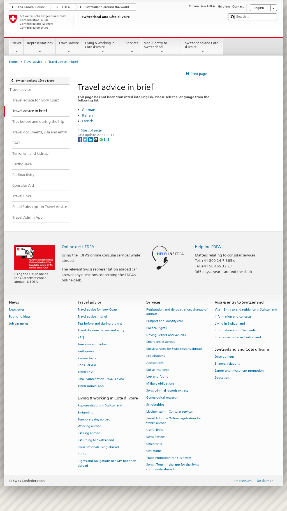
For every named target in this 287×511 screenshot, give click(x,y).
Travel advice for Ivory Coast (97, 309)
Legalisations (155, 356)
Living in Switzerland (230, 323)
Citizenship (154, 444)
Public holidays (19, 316)
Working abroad (89, 426)
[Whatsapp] (101, 139)
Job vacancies (18, 323)
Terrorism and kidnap (93, 344)
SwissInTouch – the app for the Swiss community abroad (172, 467)
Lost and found (157, 377)
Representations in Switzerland (100, 405)
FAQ (81, 337)
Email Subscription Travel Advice (101, 379)
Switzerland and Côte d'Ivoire (202, 47)
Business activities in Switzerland (238, 337)
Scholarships (155, 404)
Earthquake (86, 351)
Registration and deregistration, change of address (176, 312)
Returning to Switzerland (96, 440)
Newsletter (16, 309)
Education (222, 378)
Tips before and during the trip (100, 323)
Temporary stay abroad (94, 419)
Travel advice (69, 47)
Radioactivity (87, 358)
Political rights (156, 328)
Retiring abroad (89, 433)
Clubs (81, 454)
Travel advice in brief (92, 316)
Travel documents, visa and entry (101, 330)
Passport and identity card (164, 321)
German (88, 109)
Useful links (154, 430)
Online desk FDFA (78, 246)
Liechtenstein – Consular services (169, 411)
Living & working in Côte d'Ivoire (102, 47)
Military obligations (160, 384)
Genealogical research (162, 397)
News (17, 47)
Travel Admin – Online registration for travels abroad (173, 421)
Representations (39, 47)
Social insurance (157, 370)
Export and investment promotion (239, 371)
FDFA (66, 7)
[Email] (106, 139)
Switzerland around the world (107, 7)
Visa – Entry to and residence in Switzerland (246, 309)
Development (224, 357)
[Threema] (96, 139)
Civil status (153, 451)
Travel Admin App (91, 386)
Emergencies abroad (160, 342)
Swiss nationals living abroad (98, 447)
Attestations (154, 363)
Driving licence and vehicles (166, 335)
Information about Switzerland (237, 330)
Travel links (85, 372)
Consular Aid (87, 365)
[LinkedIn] (91, 139)
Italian (87, 115)
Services (132, 47)
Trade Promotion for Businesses (168, 458)
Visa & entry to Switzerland (162, 47)
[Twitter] (85, 139)
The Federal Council (32, 7)
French (87, 121)
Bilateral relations (227, 364)
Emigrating (86, 412)
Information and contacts (233, 316)
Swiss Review (155, 437)
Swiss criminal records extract (167, 390)
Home (13, 62)
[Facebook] (80, 139)
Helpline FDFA (208, 246)
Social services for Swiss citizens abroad (174, 349)
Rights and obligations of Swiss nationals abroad (107, 463)
